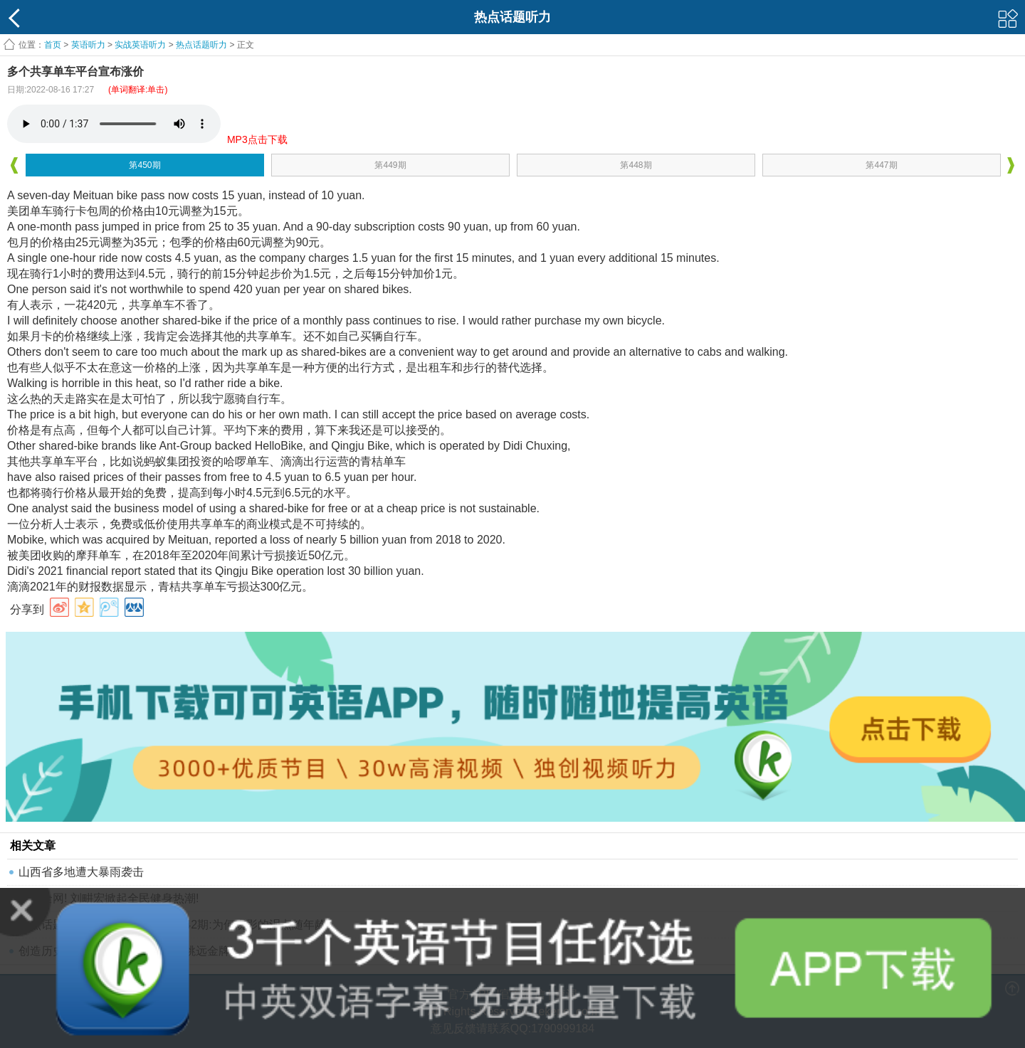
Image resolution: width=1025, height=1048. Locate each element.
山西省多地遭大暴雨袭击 (81, 872)
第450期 (144, 165)
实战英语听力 (140, 45)
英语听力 (88, 45)
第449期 (390, 165)
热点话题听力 (201, 45)
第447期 (881, 165)
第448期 (635, 165)
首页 (52, 45)
